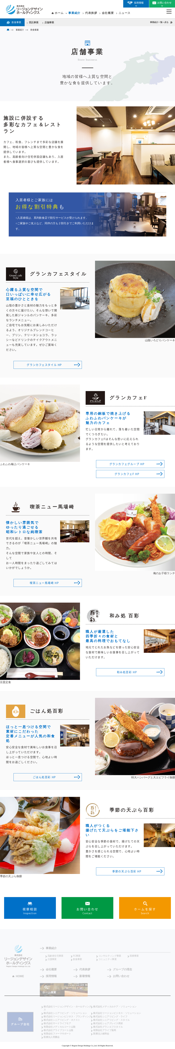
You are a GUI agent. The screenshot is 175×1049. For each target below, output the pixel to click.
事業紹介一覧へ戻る (159, 22)
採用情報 (141, 972)
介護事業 (52, 962)
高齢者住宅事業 (55, 958)
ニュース (125, 12)
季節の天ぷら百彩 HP (127, 871)
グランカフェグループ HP (127, 464)
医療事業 (134, 958)
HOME (20, 978)
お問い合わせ (84, 978)
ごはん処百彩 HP (44, 777)
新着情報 (51, 978)
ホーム (59, 12)
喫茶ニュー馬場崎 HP (44, 583)
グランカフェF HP (126, 474)
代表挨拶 (91, 12)
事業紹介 (74, 12)
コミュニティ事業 (107, 962)
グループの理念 (115, 972)
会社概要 (108, 12)
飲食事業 (16, 22)
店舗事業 (49, 22)
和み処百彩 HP (127, 672)
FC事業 (76, 958)
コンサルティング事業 (109, 958)
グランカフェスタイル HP (44, 364)
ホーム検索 (49, 995)
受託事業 (33, 22)
